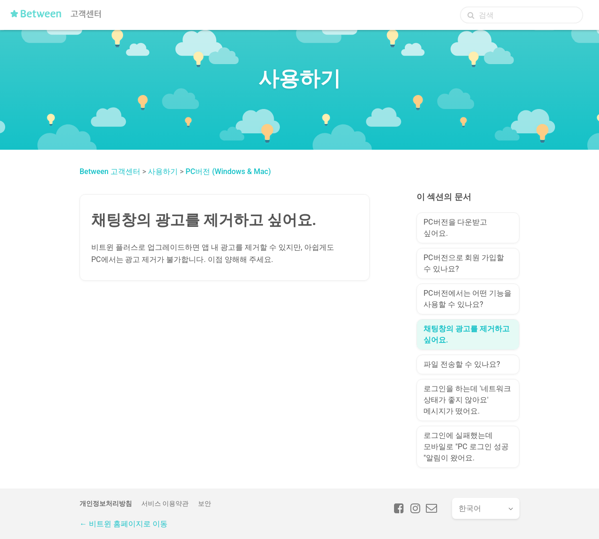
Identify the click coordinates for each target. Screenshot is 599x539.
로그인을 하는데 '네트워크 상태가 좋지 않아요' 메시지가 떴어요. (467, 399)
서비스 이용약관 (165, 503)
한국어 (470, 508)
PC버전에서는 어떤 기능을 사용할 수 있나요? (467, 299)
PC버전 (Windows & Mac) (228, 171)
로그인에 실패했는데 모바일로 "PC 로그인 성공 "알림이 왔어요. (466, 446)
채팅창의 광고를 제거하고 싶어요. (467, 334)
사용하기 (163, 171)
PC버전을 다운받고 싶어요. (455, 228)
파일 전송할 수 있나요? (462, 364)
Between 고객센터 (110, 171)
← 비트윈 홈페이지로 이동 (124, 523)
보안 (204, 503)
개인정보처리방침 (106, 503)
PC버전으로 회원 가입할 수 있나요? (464, 263)
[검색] (521, 15)
